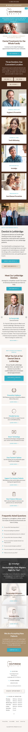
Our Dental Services (14, 377)
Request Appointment (14, 5)
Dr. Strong (13, 84)
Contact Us (13, 649)
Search (17, 721)
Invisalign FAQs (14, 616)
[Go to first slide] (26, 317)
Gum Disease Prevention (14, 196)
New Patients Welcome (14, 499)
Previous (1, 29)
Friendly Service (14, 416)
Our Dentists (13, 288)
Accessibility (11, 721)
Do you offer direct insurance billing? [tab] (13, 537)
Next (27, 29)
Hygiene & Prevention (14, 112)
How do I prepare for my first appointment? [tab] (14, 549)
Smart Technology (14, 437)
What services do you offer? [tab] (11, 552)
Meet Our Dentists (10, 266)
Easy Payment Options (14, 457)
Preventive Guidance (14, 395)
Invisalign (14, 168)
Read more (13, 340)
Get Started (13, 53)
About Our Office (9, 261)
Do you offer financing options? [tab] (11, 527)
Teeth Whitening (14, 140)
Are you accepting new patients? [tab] (12, 530)
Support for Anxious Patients (14, 478)
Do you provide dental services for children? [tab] (14, 534)
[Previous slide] (2, 317)
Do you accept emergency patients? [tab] (12, 546)
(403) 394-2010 (14, 1)
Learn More (13, 402)
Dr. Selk (6, 79)
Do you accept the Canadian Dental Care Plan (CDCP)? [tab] (14, 541)
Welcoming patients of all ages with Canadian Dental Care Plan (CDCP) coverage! (14, 20)
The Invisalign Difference (14, 593)
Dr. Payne (19, 79)
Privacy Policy (5, 721)
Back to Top (22, 721)
